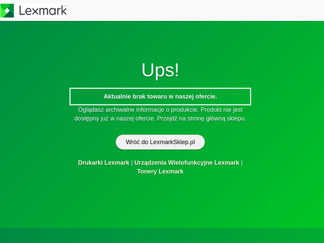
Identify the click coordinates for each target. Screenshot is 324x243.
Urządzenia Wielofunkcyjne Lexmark (186, 162)
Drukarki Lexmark (103, 162)
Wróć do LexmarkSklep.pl (160, 142)
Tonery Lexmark (160, 171)
